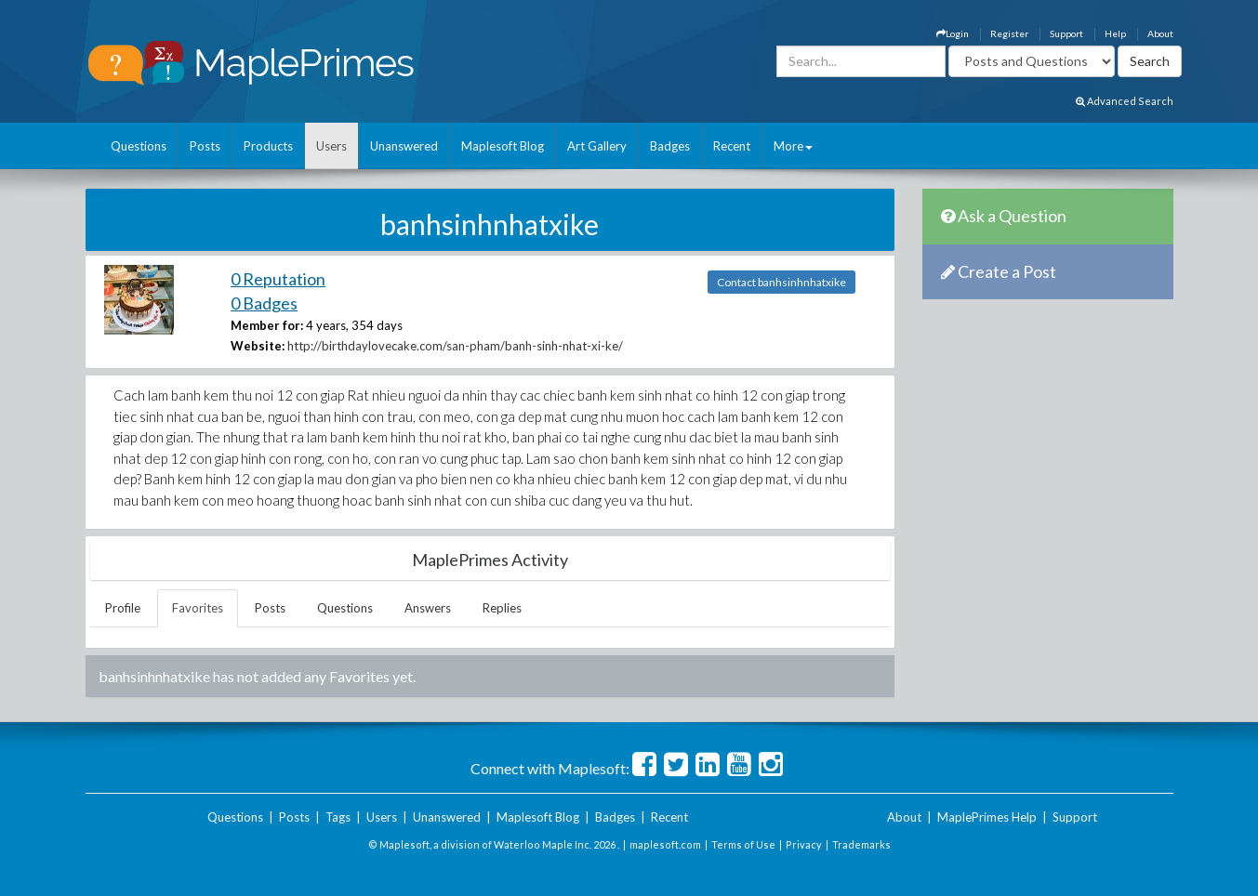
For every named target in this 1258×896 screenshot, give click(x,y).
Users (331, 145)
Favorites (197, 607)
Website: (258, 345)
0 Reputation (278, 279)
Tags (338, 817)
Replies (502, 607)
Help (1115, 33)
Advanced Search (1124, 101)
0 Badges (264, 303)
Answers (427, 607)
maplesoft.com (665, 844)
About (1160, 33)
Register (1009, 33)
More (793, 145)
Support (1066, 33)
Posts (205, 145)
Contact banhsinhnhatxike (781, 282)
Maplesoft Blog (502, 145)
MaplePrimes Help (987, 817)
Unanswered (404, 145)
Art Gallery (597, 145)
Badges (670, 145)
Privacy (804, 844)
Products (268, 145)
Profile (122, 607)
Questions (138, 145)
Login (952, 33)
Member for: (267, 325)
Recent (731, 145)
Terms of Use (743, 844)
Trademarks (861, 844)
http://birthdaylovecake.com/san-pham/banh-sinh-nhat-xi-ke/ (455, 345)
